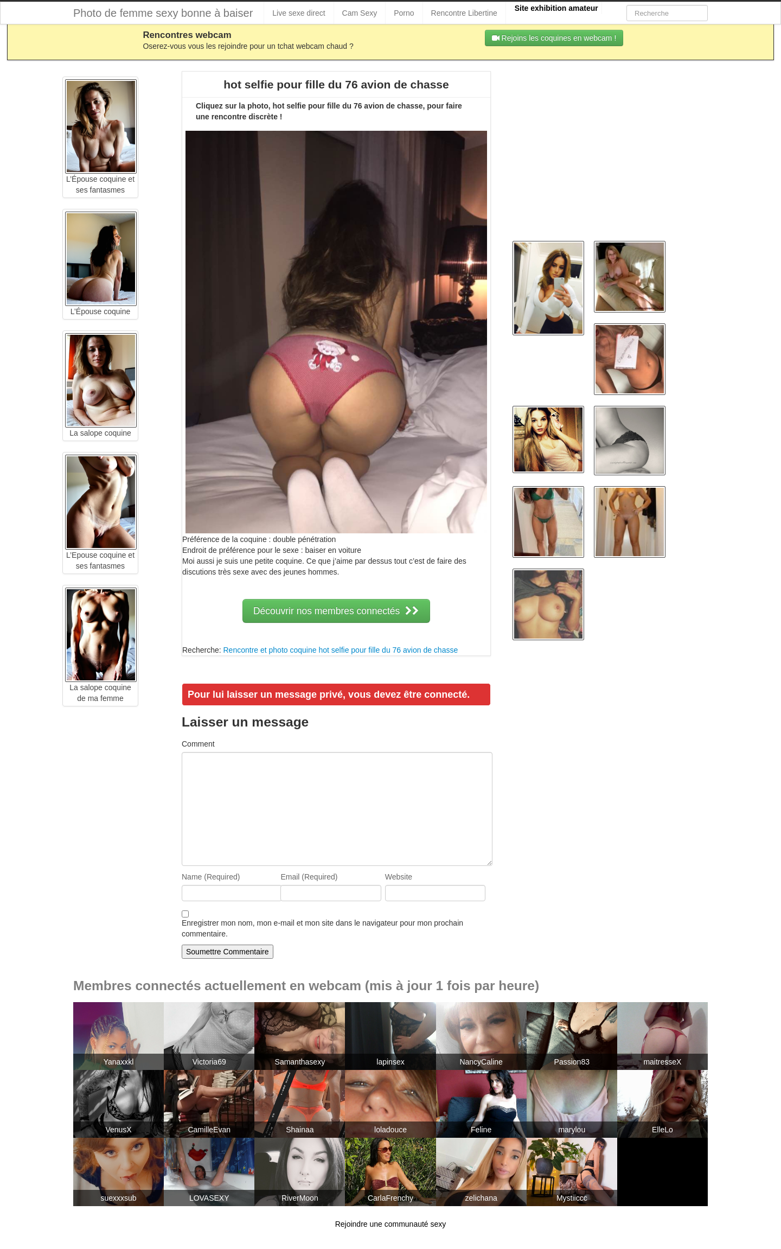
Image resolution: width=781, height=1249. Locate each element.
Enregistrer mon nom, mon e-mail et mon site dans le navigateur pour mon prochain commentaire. (322, 928)
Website (398, 876)
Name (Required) (211, 876)
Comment (198, 744)
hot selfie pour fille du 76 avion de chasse (388, 650)
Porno (404, 13)
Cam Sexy (359, 13)
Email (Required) (308, 876)
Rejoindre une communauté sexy (390, 1224)
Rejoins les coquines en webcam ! (554, 38)
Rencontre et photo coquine (269, 650)
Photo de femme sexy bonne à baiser (163, 13)
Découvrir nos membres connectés (336, 611)
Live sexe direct (298, 13)
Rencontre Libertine (464, 13)
